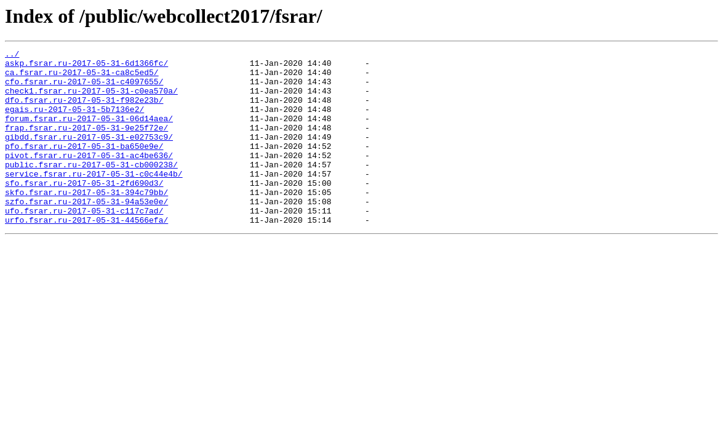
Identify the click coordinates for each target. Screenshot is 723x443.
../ (12, 55)
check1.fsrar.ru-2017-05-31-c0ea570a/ (91, 99)
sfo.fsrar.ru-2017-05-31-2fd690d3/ (84, 210)
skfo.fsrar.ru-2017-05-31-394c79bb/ (86, 221)
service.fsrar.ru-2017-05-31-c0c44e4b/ (94, 199)
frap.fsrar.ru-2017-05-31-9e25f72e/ (86, 144)
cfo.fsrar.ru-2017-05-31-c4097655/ (84, 88)
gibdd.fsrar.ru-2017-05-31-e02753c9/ (89, 155)
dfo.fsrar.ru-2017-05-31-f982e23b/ (84, 110)
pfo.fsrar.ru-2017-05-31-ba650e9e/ (84, 166)
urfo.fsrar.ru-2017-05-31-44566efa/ (86, 254)
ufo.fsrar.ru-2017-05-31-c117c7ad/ (84, 243)
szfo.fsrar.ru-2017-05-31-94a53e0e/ (86, 232)
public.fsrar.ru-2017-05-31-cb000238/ (91, 188)
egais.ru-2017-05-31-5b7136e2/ (74, 121)
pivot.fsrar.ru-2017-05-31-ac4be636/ (89, 177)
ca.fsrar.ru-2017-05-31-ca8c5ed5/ (82, 77)
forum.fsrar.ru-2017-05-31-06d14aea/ (89, 132)
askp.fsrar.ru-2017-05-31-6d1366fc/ (86, 66)
